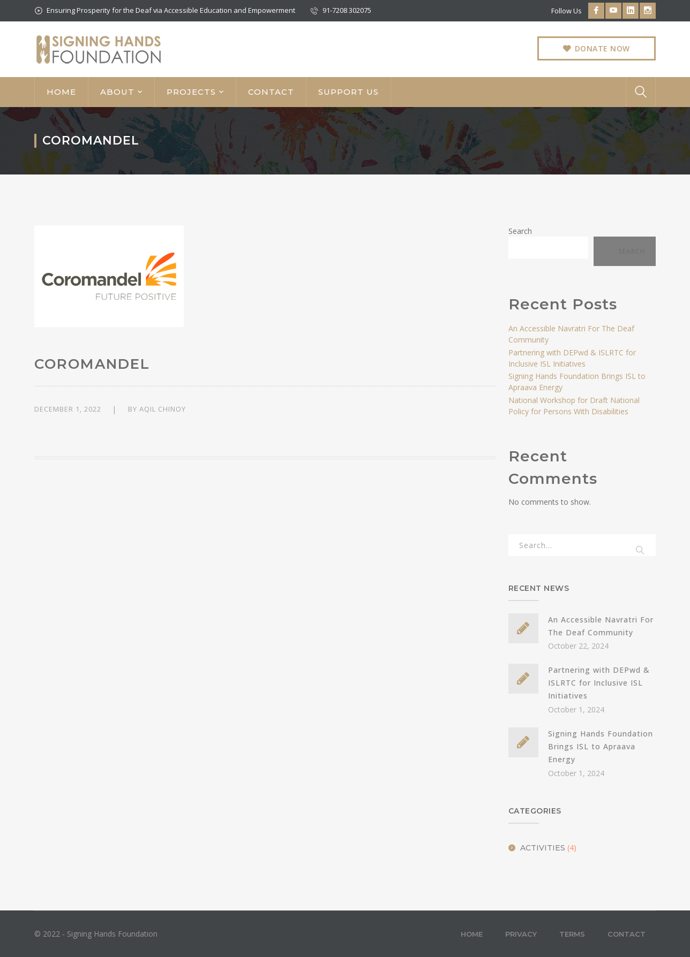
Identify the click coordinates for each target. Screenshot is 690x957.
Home (472, 934)
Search (520, 231)
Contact (627, 934)
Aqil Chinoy (162, 409)
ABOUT (117, 92)
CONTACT (271, 92)
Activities (542, 848)
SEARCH (640, 548)
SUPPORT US (348, 92)
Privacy (521, 934)
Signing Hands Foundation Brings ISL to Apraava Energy (600, 746)
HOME (61, 92)
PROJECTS (191, 92)
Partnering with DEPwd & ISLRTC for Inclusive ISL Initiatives (599, 683)
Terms (572, 934)
